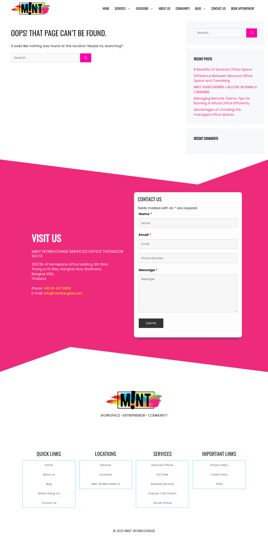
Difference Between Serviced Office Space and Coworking (223, 78)
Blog (202, 8)
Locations (146, 8)
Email (145, 234)
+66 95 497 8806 (57, 288)
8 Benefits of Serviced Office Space (223, 69)
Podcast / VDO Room (162, 493)
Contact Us (218, 8)
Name (145, 214)
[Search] (85, 57)
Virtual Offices (162, 503)
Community (183, 8)
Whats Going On (49, 493)
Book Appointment (242, 8)
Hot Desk (162, 474)
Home (106, 8)
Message (148, 270)
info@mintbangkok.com (63, 293)
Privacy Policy (219, 465)
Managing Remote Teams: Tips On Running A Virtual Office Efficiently (222, 101)
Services (124, 8)
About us (164, 8)
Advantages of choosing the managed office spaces (217, 112)
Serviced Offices (162, 465)
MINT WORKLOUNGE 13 (106, 484)
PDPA (219, 484)
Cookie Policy (219, 474)
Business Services (162, 484)
